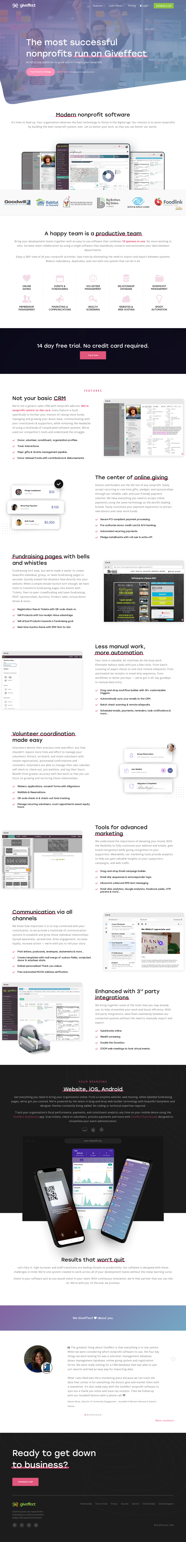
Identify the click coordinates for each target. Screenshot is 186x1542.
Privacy (114, 1504)
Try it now (93, 355)
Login (144, 5)
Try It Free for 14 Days (40, 71)
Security (124, 1504)
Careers (135, 1504)
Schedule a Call (163, 5)
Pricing (132, 5)
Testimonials (86, 1504)
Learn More (115, 5)
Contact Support (166, 1504)
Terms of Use (101, 1504)
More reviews (164, 1420)
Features (97, 5)
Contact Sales (148, 1504)
